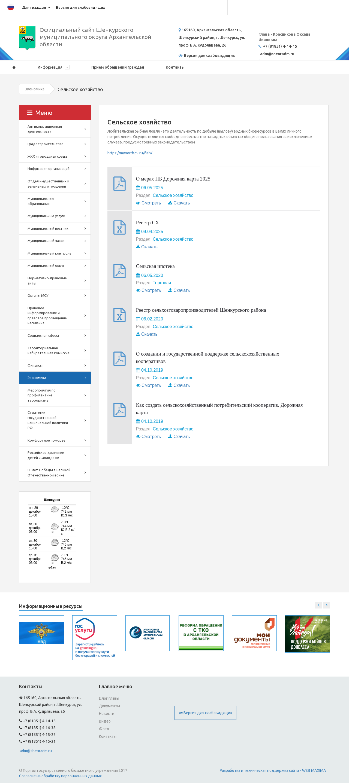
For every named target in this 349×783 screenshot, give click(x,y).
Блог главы (109, 698)
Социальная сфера (43, 335)
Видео (105, 721)
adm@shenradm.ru (36, 751)
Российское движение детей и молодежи (46, 455)
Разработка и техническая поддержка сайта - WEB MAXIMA (273, 770)
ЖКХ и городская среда (47, 156)
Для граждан (34, 7)
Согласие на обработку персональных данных (60, 776)
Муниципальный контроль (49, 253)
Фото (104, 729)
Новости (106, 713)
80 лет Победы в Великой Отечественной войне (49, 472)
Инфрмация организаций (49, 168)
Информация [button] (54, 67)
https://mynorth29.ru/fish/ (129, 153)
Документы (109, 706)
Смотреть (151, 203)
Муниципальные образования (41, 201)
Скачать (181, 203)
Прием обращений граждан (117, 67)
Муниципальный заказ (46, 241)
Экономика (34, 89)
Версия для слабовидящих (80, 7)
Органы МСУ (38, 295)
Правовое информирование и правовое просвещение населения (47, 315)
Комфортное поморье (46, 440)
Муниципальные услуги (46, 216)
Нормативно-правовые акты (47, 280)
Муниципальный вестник (48, 228)
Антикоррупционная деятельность (45, 128)
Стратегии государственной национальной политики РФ (48, 420)
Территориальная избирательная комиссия (49, 350)
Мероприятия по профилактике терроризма (42, 395)
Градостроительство (46, 144)
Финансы (35, 365)
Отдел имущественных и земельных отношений (48, 183)
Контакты (175, 67)
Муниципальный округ (46, 265)
